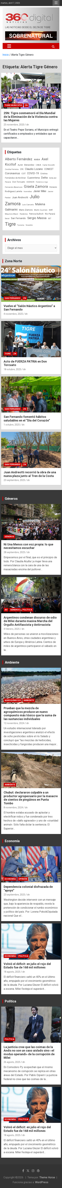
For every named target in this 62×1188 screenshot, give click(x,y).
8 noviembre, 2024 (13, 807)
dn (27, 124)
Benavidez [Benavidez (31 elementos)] (29, 165)
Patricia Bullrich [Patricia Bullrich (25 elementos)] (36, 214)
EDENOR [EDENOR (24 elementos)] (30, 182)
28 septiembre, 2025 (14, 552)
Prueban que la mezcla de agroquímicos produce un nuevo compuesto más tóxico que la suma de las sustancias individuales (30, 713)
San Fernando (12, 298)
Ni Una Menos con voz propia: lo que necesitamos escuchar (28, 546)
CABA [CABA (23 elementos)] (38, 165)
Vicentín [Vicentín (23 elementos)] (29, 225)
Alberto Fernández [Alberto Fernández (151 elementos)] (18, 159)
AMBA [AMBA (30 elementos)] (37, 159)
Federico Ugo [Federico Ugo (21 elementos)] (42, 182)
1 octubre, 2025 (12, 424)
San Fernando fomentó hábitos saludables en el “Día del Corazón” (27, 418)
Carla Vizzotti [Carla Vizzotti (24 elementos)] (48, 165)
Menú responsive (56, 3)
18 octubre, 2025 (12, 369)
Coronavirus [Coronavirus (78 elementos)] (12, 173)
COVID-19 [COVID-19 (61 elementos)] (33, 173)
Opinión (23, 879)
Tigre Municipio (13, 105)
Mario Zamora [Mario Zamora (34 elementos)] (26, 210)
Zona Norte (13, 261)
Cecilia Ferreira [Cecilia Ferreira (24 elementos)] (12, 169)
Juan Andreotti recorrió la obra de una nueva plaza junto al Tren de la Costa (30, 474)
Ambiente (12, 662)
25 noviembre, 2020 (14, 124)
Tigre (8, 354)
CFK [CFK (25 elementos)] (21, 169)
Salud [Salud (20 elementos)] (7, 218)
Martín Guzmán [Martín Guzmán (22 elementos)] (40, 210)
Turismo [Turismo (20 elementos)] (20, 225)
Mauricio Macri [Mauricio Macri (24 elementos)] (11, 214)
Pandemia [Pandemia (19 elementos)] (24, 214)
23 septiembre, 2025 (14, 480)
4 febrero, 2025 (12, 629)
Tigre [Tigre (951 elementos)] (10, 224)
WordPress (41, 1182)
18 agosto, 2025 (12, 971)
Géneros (11, 499)
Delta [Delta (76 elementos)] (44, 177)
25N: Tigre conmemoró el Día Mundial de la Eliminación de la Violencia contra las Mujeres (31, 116)
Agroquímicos (13, 700)
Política (27, 610)
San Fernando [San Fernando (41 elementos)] (18, 218)
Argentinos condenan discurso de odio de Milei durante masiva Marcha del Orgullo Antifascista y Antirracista (30, 621)
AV (6, 610)
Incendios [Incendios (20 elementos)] (28, 191)
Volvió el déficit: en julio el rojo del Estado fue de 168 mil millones (27, 965)
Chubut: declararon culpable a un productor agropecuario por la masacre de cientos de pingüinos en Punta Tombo (31, 798)
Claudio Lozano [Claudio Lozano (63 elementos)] (34, 169)
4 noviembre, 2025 (13, 314)
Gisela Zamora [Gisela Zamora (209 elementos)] (36, 186)
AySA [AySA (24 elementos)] (20, 165)
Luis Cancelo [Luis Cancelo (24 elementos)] (28, 204)
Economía (12, 841)
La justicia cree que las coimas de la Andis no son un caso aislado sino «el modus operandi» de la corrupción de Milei (29, 1052)
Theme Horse (47, 1177)
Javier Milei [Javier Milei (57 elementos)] (39, 191)
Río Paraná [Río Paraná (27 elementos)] (50, 214)
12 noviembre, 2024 (14, 723)
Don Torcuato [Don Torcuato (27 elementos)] (18, 182)
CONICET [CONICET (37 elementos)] (49, 169)
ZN (26, 105)
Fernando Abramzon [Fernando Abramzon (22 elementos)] (13, 187)
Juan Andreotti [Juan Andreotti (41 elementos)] (20, 197)
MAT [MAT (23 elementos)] (51, 210)
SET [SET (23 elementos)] (49, 218)
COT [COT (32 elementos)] (23, 173)
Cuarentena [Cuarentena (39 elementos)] (33, 177)
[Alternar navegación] (9, 46)
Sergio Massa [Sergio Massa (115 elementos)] (36, 218)
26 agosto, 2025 (12, 1062)
